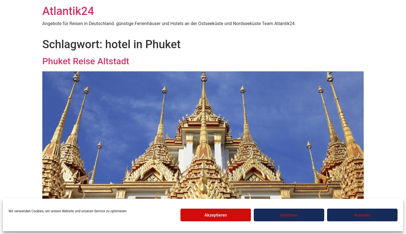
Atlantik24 (68, 11)
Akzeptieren (215, 215)
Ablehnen (289, 215)
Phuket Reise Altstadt (85, 61)
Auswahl (362, 215)
